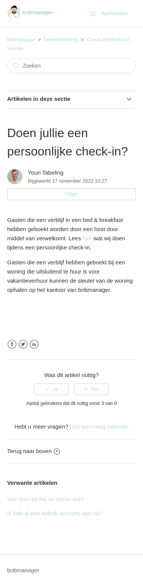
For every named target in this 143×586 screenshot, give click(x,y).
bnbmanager (21, 39)
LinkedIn (34, 344)
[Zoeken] (71, 65)
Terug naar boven (33, 451)
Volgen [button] (71, 194)
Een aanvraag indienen (99, 426)
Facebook (12, 344)
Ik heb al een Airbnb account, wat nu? (55, 513)
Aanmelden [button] (114, 13)
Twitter (23, 344)
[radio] (51, 389)
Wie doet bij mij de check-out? (45, 499)
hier (87, 238)
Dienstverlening (61, 39)
